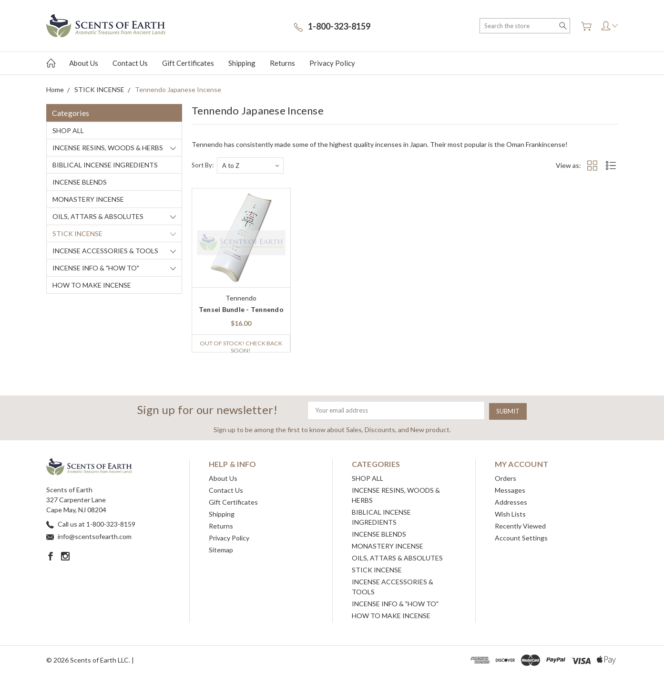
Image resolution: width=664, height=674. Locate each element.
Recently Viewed (520, 525)
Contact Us (130, 63)
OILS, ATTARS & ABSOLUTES (97, 216)
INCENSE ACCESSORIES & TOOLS (105, 251)
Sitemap (221, 549)
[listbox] (250, 165)
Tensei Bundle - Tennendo (241, 309)
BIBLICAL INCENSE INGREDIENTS (105, 165)
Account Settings (521, 537)
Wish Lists (510, 513)
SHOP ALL (68, 130)
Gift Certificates (188, 63)
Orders (505, 478)
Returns (282, 63)
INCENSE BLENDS (79, 182)
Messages (510, 490)
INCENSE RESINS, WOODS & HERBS (107, 148)
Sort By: (203, 165)
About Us (83, 63)
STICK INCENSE (77, 233)
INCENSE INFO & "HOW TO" (95, 268)
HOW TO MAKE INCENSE (91, 285)
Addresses (511, 502)
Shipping (241, 63)
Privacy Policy (332, 63)
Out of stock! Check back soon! (241, 346)
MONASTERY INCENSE (88, 199)
